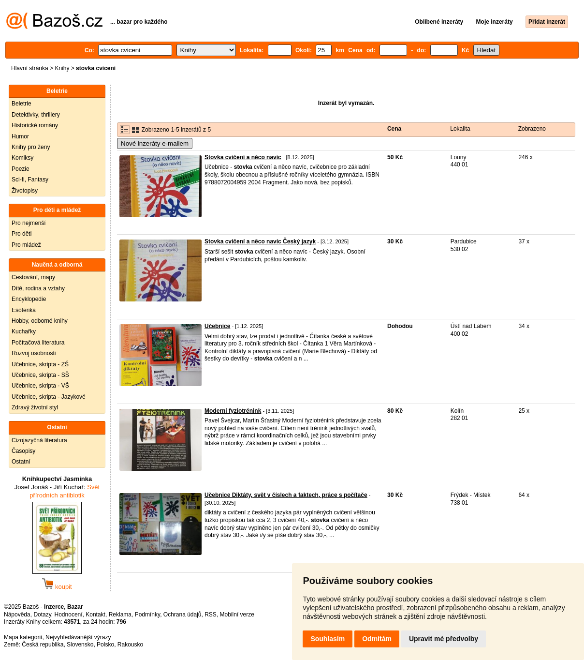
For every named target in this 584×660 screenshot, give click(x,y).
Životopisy (25, 190)
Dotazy (42, 614)
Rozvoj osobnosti (34, 353)
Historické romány (35, 125)
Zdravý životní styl (35, 407)
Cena (394, 128)
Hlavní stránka (29, 68)
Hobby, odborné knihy (40, 320)
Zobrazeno (532, 128)
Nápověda (17, 614)
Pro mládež (26, 244)
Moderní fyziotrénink (232, 410)
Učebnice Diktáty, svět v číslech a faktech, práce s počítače (285, 495)
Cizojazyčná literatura (39, 440)
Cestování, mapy (33, 277)
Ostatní (21, 461)
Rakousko (130, 644)
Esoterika (24, 310)
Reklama (120, 614)
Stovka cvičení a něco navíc (242, 157)
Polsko (105, 644)
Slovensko (80, 644)
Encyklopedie (29, 299)
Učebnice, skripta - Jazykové (49, 396)
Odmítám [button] (377, 639)
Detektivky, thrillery (36, 114)
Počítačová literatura (38, 342)
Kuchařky (24, 331)
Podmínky (147, 614)
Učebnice (217, 326)
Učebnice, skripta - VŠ (40, 385)
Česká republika (42, 644)
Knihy (62, 68)
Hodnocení (69, 614)
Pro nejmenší (29, 223)
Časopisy (23, 451)
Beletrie (21, 103)
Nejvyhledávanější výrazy (78, 637)
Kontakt (95, 614)
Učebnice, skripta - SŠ (40, 375)
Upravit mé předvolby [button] (443, 639)
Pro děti (21, 233)
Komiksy (22, 157)
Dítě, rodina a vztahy (38, 288)
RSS (210, 614)
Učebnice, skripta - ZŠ (40, 364)
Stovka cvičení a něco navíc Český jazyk (260, 241)
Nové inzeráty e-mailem (155, 143)
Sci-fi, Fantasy (30, 179)
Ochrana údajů (182, 614)
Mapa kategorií (23, 637)
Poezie (20, 168)
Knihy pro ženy (31, 147)
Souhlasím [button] (327, 639)
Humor (20, 136)
